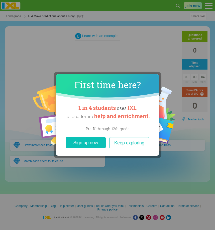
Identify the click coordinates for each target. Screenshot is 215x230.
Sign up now (85, 142)
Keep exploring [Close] (129, 142)
